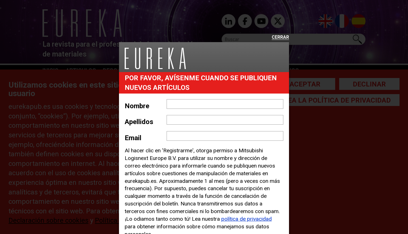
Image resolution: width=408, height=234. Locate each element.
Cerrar (280, 37)
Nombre (137, 106)
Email (133, 138)
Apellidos (139, 122)
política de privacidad (246, 219)
